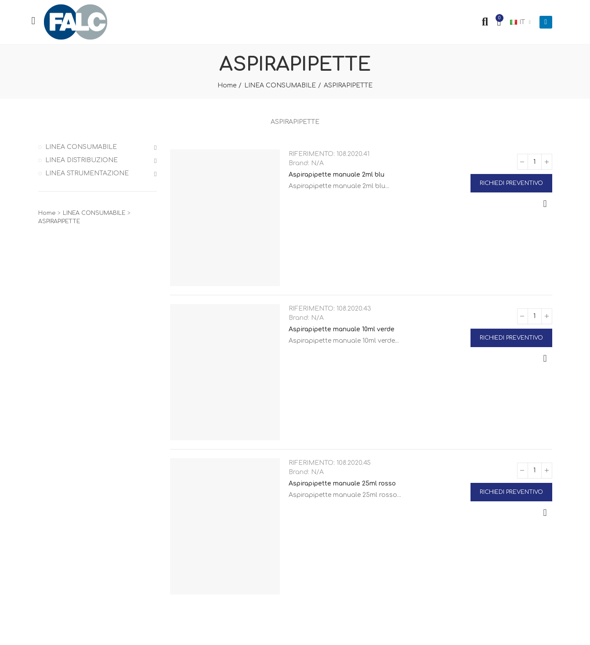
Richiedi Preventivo (511, 183)
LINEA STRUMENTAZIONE (87, 173)
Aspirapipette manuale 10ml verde (342, 329)
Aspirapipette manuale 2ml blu (336, 174)
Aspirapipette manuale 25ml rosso (342, 483)
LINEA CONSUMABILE (81, 147)
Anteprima (545, 204)
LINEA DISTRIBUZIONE (81, 160)
